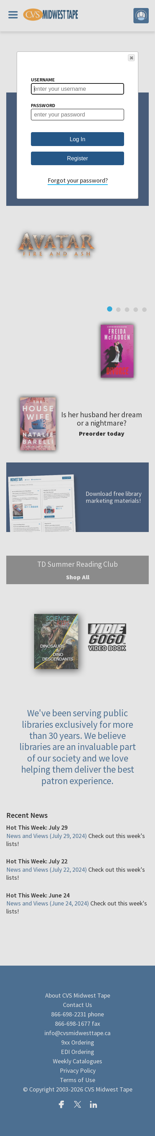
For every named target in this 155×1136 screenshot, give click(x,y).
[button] (131, 57)
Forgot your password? (78, 180)
